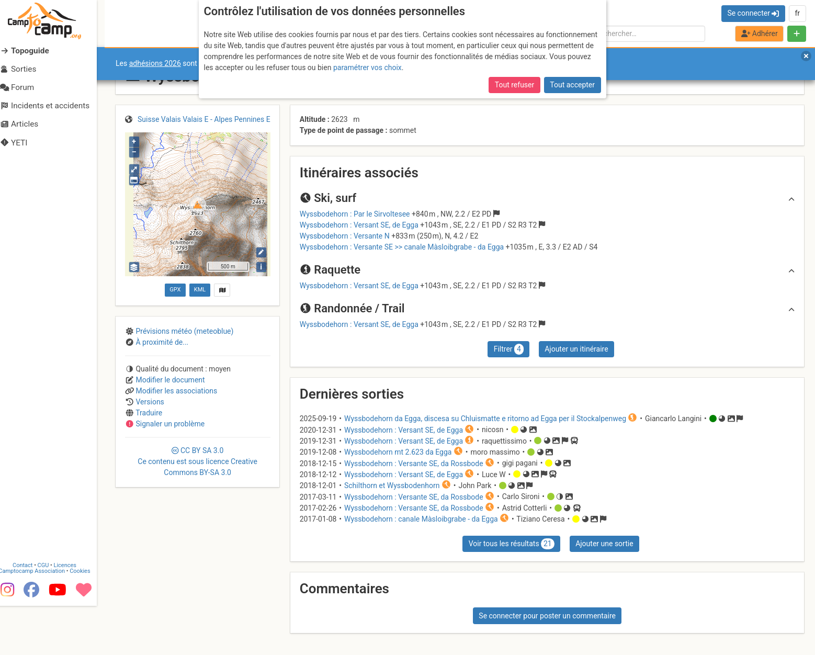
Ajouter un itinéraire (576, 349)
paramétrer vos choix (367, 67)
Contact (30, 614)
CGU (51, 614)
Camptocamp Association (39, 619)
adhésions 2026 (155, 63)
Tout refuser (514, 85)
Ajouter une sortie (604, 543)
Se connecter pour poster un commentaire (547, 616)
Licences (73, 614)
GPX (174, 289)
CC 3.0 (197, 461)
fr (797, 13)
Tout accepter (572, 85)
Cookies (87, 619)
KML (200, 289)
